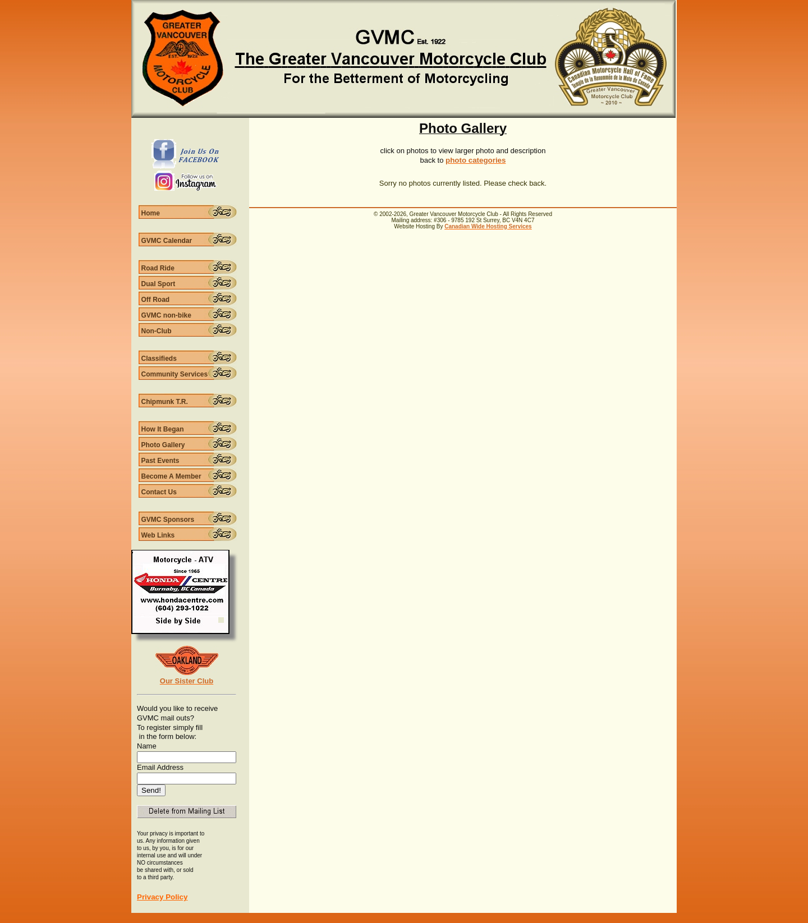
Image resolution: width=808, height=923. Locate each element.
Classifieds (159, 358)
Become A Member (171, 476)
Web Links (158, 535)
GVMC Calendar (166, 241)
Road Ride (158, 268)
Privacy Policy (162, 897)
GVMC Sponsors (168, 520)
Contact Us (159, 492)
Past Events (160, 461)
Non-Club (156, 331)
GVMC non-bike (166, 315)
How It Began (162, 429)
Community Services (174, 374)
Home (150, 213)
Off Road (155, 300)
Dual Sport (158, 284)
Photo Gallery (163, 445)
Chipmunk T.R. (164, 402)
